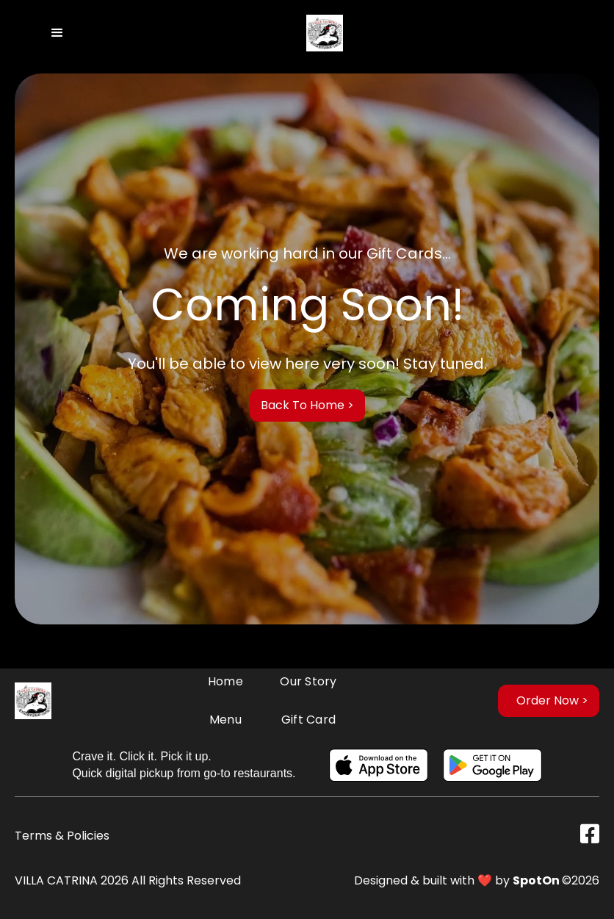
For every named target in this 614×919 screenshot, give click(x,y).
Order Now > (552, 700)
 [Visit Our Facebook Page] (589, 834)
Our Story (308, 681)
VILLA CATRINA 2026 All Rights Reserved (128, 880)
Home (225, 681)
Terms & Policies (62, 835)
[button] (57, 33)
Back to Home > (307, 405)
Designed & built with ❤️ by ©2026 (476, 880)
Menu (225, 719)
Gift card (308, 719)
